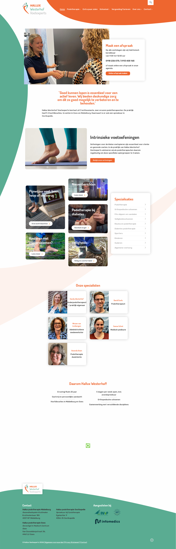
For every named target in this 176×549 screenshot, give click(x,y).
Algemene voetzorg (123, 248)
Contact (147, 9)
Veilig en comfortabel (84, 260)
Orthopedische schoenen (126, 209)
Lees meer (36, 254)
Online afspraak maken (118, 73)
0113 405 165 (127, 60)
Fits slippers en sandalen (126, 214)
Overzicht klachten (40, 223)
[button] (26, 56)
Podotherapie (73, 9)
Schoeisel (104, 9)
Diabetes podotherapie (125, 229)
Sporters (119, 233)
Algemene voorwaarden (54, 542)
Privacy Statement (72, 542)
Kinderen (119, 238)
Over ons (136, 9)
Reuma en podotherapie (125, 224)
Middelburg (86, 113)
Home (62, 9)
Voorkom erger (81, 227)
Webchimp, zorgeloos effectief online (152, 540)
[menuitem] (62, 9)
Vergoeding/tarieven (121, 9)
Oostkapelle (47, 116)
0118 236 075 (112, 60)
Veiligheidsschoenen (124, 219)
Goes (75, 113)
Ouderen (118, 243)
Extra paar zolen (90, 9)
